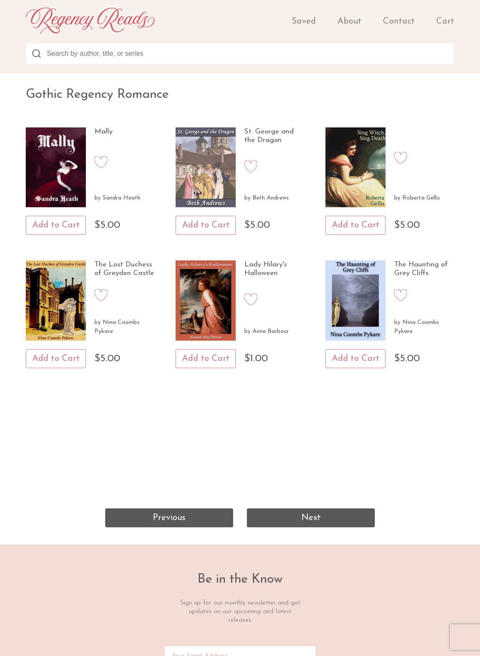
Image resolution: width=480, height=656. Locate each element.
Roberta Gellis (421, 198)
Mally (103, 131)
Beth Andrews (270, 198)
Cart (445, 21)
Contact (399, 21)
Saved (304, 21)
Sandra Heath (121, 198)
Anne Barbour (270, 331)
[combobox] (240, 53)
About (349, 21)
